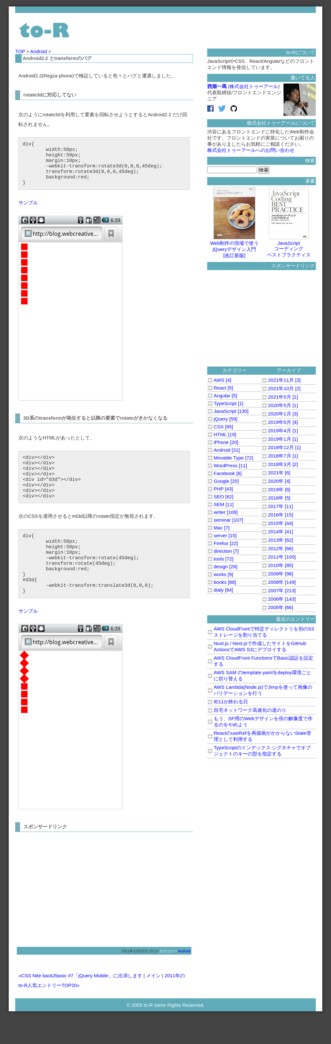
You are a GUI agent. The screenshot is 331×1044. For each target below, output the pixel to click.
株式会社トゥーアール (254, 86)
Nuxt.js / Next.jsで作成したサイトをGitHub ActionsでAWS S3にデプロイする (260, 646)
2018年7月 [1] (283, 456)
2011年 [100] (282, 557)
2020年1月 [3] (283, 413)
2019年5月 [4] (283, 422)
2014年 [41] (280, 531)
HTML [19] (225, 434)
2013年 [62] (280, 540)
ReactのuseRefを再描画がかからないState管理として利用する (262, 736)
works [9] (223, 574)
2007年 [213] (282, 590)
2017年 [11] (280, 506)
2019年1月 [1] (283, 439)
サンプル (28, 210)
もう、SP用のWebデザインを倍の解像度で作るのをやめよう (263, 721)
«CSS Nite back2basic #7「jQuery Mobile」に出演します (80, 1001)
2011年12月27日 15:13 (140, 977)
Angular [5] (225, 395)
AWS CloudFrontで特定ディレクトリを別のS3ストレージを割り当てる (264, 632)
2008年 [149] (282, 582)
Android (39, 51)
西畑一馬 (217, 86)
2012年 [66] (280, 548)
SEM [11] (224, 504)
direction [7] (226, 551)
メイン (153, 1001)
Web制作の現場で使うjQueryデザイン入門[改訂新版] (234, 246)
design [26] (225, 566)
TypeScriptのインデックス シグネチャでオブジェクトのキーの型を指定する (262, 750)
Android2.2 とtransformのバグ (57, 58)
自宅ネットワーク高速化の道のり (250, 710)
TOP (20, 51)
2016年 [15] (280, 514)
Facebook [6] (228, 473)
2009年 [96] (280, 573)
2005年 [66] (280, 607)
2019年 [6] (279, 489)
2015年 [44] (280, 523)
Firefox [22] (226, 543)
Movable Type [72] (233, 457)
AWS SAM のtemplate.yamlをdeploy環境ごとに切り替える (262, 675)
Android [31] (227, 450)
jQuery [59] (225, 419)
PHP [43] (223, 489)
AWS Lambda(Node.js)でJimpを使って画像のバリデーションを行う (263, 690)
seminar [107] (228, 520)
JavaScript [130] (231, 411)
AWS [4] (222, 380)
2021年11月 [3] (284, 380)
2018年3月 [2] (283, 464)
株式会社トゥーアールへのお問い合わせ (250, 150)
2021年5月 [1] (283, 397)
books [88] (225, 582)
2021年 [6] (279, 472)
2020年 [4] (279, 481)
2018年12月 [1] (284, 447)
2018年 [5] (279, 498)
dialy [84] (223, 590)
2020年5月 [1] (283, 405)
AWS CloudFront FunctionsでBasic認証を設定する (263, 661)
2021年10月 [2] (284, 388)
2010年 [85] (280, 565)
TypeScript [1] (228, 403)
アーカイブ (289, 370)
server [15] (225, 535)
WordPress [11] (230, 465)
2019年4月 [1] (283, 430)
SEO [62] (223, 496)
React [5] (223, 388)
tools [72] (223, 559)
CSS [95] (223, 426)
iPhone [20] (226, 442)
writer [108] (226, 512)
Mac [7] (222, 527)
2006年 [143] (282, 599)
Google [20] (226, 481)
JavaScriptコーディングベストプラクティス (289, 246)
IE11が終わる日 (231, 701)
